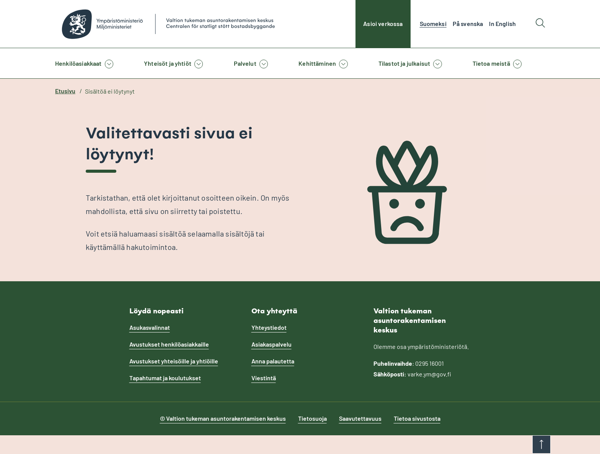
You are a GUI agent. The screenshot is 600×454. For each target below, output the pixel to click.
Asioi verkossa (383, 23)
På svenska (468, 23)
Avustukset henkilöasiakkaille (169, 344)
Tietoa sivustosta (417, 418)
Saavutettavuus (360, 418)
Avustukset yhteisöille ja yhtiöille (173, 361)
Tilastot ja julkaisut (404, 63)
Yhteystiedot (269, 327)
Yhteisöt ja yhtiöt (167, 63)
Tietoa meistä (491, 63)
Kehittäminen (317, 63)
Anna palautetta (272, 361)
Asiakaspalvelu (271, 344)
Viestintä (263, 377)
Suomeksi (433, 23)
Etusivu (65, 90)
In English (502, 23)
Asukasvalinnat (149, 327)
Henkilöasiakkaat (78, 63)
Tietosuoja (312, 418)
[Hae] (540, 24)
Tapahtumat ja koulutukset (165, 377)
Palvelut (245, 63)
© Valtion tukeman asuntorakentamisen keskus (223, 418)
